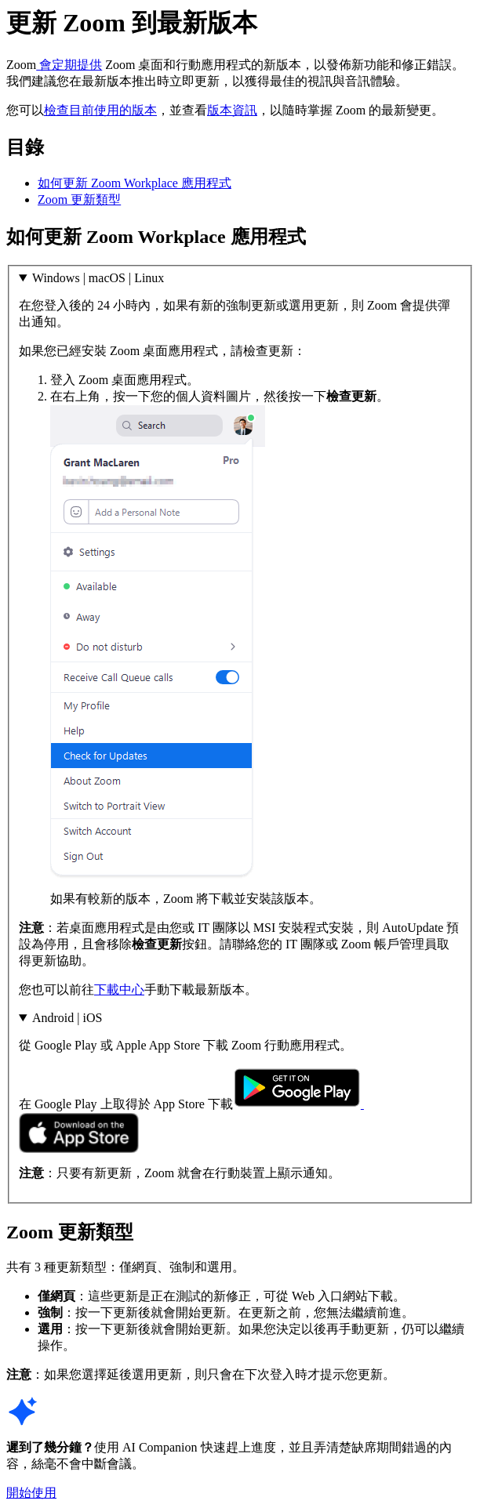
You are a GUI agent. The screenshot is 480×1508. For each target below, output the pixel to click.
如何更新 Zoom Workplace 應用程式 (134, 183)
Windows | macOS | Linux (98, 278)
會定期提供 (69, 64)
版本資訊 (232, 110)
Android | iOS (67, 1017)
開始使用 (31, 1492)
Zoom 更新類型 (79, 199)
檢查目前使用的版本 (100, 110)
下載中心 (119, 989)
